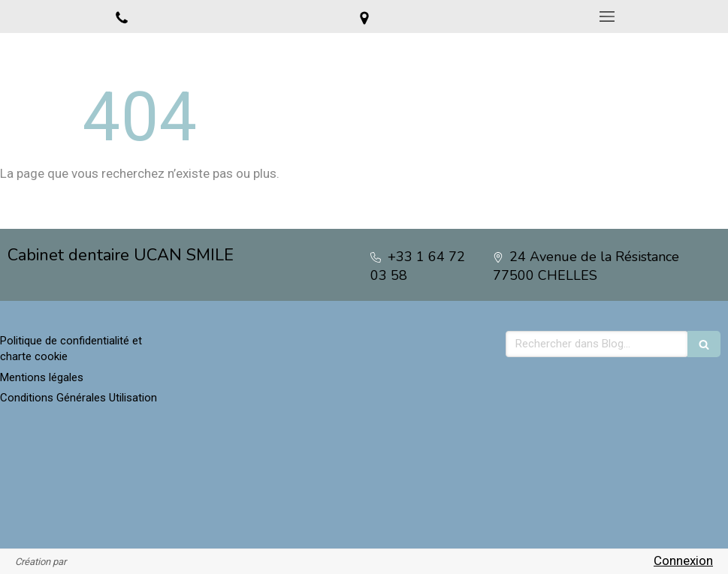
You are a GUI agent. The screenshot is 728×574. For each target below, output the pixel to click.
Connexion (683, 560)
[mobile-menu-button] (606, 17)
